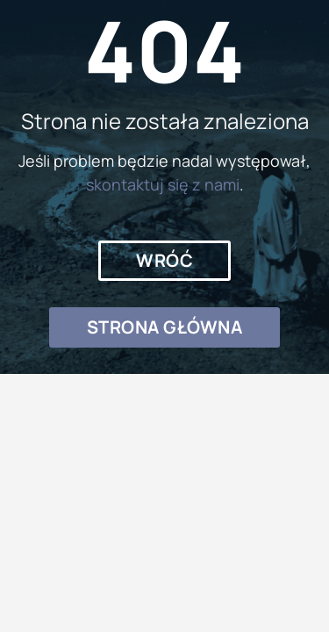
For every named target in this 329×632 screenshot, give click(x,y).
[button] (164, 261)
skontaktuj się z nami (163, 184)
